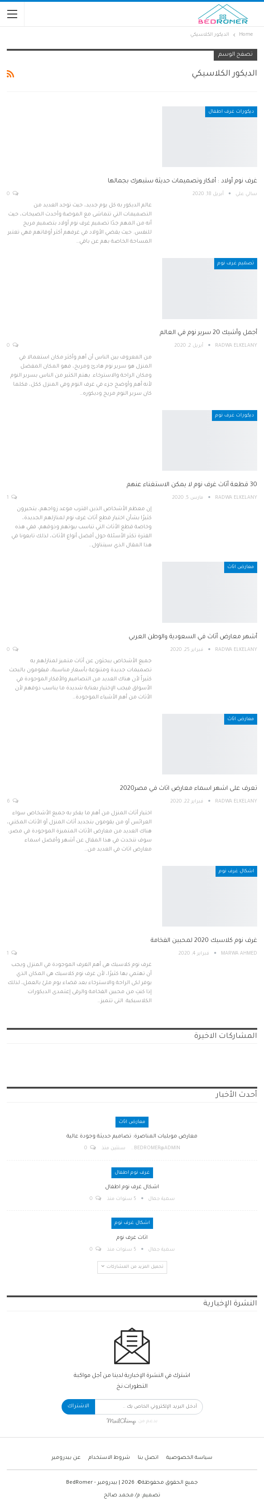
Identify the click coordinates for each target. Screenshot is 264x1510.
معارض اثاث (240, 567)
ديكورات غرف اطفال (231, 112)
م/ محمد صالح (122, 1496)
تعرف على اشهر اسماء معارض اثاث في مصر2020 (188, 788)
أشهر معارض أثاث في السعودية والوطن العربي (193, 637)
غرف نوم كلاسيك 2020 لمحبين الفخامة (204, 940)
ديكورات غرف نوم (234, 415)
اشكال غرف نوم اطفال (132, 1187)
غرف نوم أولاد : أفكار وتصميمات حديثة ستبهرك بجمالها (182, 181)
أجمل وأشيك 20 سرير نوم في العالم (208, 333)
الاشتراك (78, 1407)
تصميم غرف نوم (235, 263)
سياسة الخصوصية (189, 1458)
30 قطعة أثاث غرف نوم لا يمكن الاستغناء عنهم (192, 485)
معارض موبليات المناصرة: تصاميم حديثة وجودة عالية (132, 1137)
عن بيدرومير (66, 1458)
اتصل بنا (148, 1458)
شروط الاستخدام (109, 1458)
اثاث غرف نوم (132, 1238)
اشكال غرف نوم (236, 871)
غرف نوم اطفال (132, 1173)
